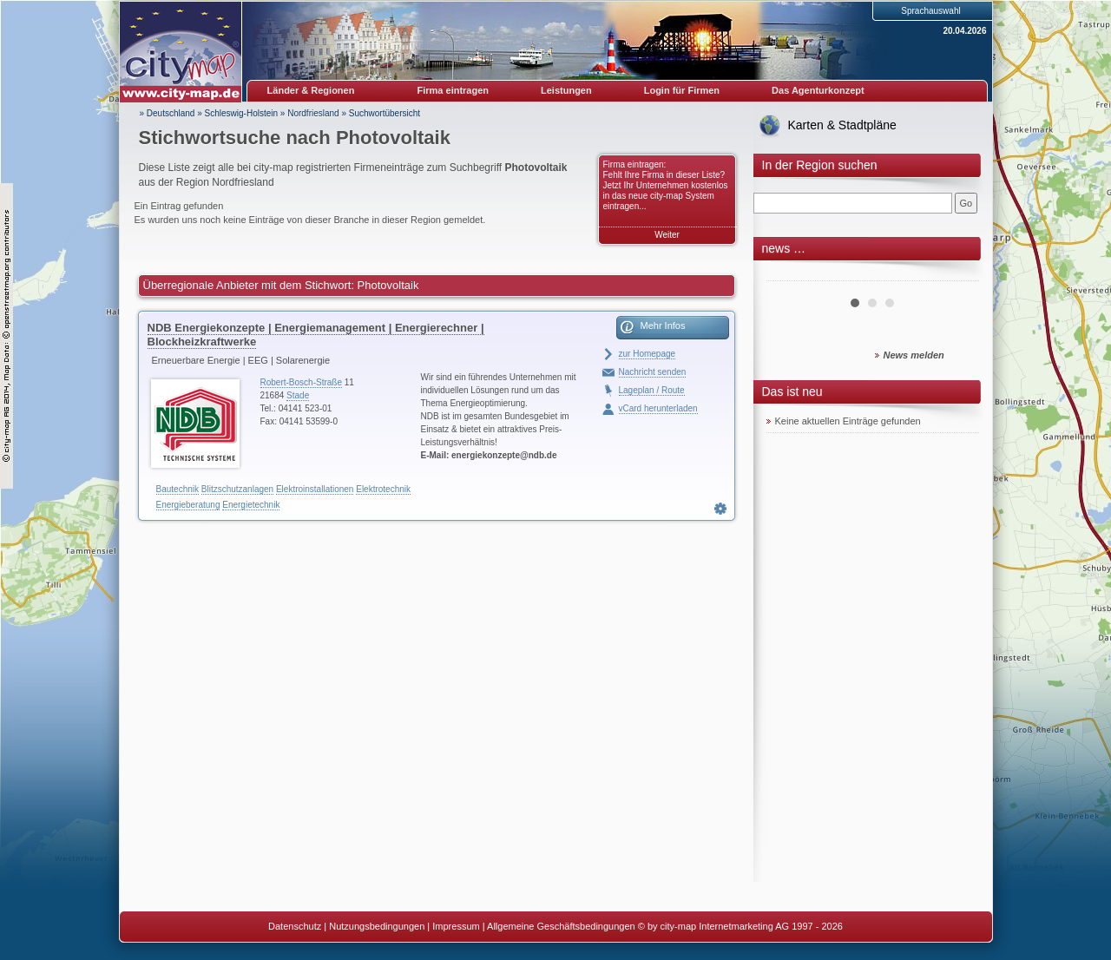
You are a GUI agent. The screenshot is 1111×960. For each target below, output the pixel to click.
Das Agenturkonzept (818, 90)
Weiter (667, 235)
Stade (297, 395)
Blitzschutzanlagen (237, 489)
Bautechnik (177, 489)
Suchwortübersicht (384, 113)
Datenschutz (294, 926)
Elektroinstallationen (315, 489)
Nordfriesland (313, 113)
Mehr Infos (663, 325)
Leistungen (566, 90)
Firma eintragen (453, 90)
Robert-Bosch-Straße (301, 382)
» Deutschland (167, 113)
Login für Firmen (682, 90)
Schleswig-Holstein (241, 113)
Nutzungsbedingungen (376, 926)
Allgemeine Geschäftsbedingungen (561, 926)
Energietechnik (250, 505)
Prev (789, 274)
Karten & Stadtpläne (842, 125)
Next (956, 274)
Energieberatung (188, 505)
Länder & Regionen (311, 90)
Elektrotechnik (383, 489)
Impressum (455, 926)
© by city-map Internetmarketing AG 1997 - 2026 (740, 926)
